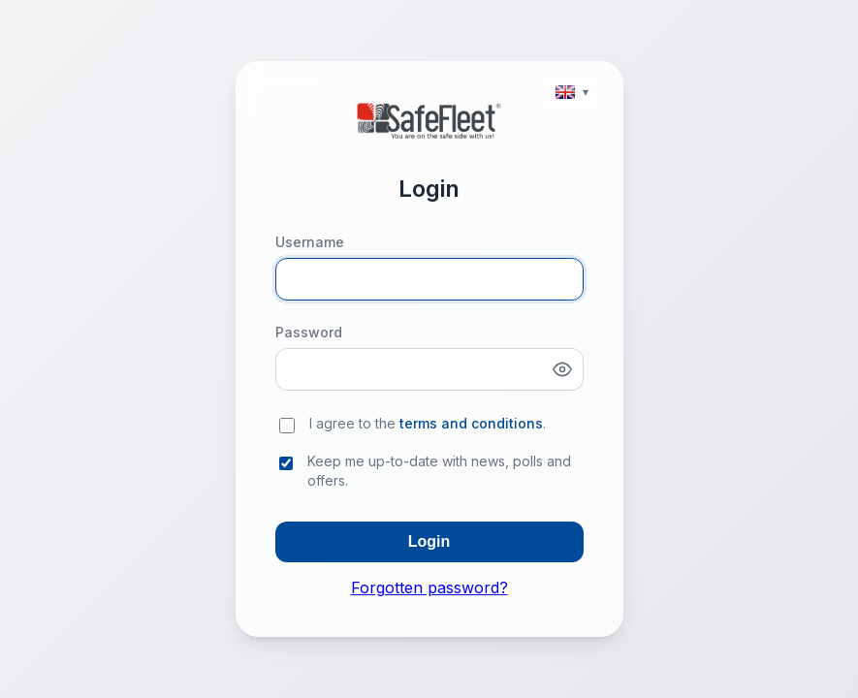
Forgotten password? (429, 587)
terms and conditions (471, 423)
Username (309, 242)
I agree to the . (427, 423)
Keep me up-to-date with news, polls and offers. (439, 471)
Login (429, 541)
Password (308, 332)
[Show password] (562, 369)
